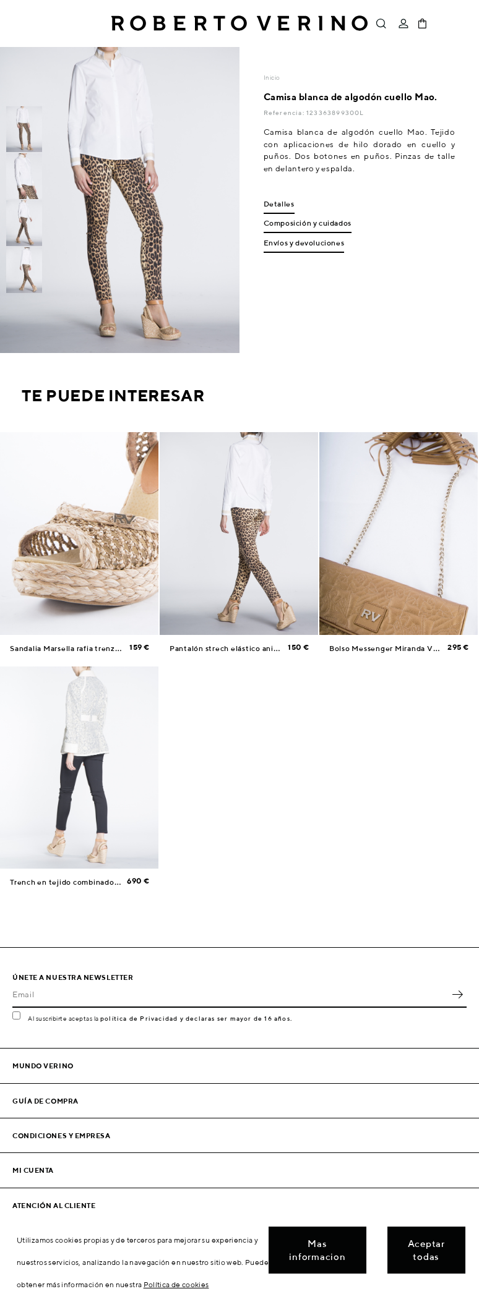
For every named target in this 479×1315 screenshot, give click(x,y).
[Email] (230, 994)
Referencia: (285, 112)
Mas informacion (317, 1250)
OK (457, 994)
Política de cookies (176, 1284)
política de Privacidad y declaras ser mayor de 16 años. (196, 1018)
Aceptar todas (426, 1250)
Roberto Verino (239, 23)
